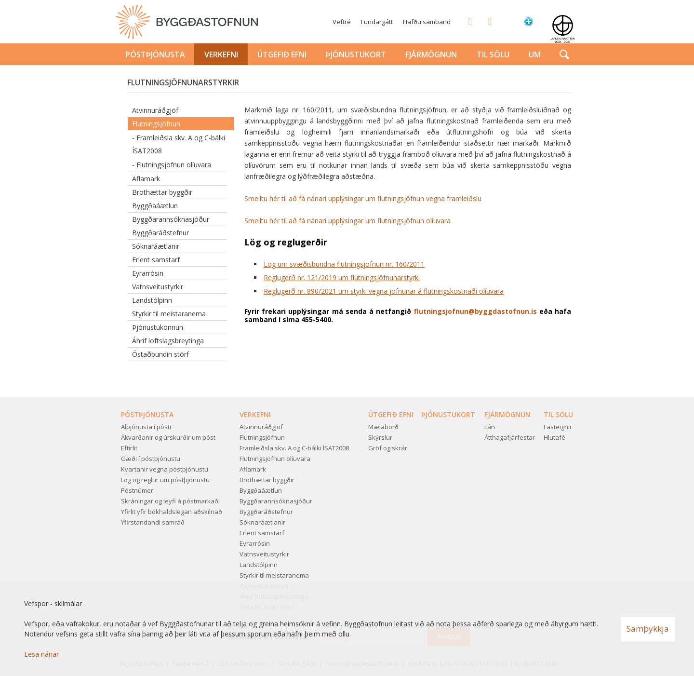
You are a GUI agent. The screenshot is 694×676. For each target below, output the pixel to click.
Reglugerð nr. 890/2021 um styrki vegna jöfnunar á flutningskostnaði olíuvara (384, 291)
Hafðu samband (427, 21)
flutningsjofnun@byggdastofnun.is (475, 311)
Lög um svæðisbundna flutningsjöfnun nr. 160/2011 (344, 264)
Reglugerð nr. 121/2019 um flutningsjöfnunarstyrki (342, 277)
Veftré (342, 21)
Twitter (487, 21)
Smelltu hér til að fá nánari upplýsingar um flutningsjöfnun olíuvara (347, 220)
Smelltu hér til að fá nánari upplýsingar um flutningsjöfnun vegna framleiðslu (362, 198)
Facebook (467, 21)
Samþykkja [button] (648, 628)
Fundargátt (377, 21)
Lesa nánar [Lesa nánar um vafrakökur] (41, 654)
